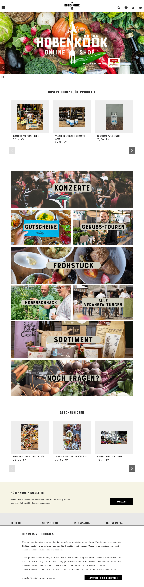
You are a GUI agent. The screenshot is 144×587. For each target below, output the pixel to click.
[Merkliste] (126, 9)
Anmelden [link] (122, 501)
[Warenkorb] (140, 9)
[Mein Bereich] (133, 9)
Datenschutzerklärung (104, 569)
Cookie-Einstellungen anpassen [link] (39, 578)
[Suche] (118, 9)
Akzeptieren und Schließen (103, 577)
